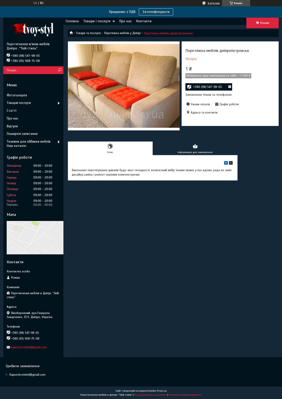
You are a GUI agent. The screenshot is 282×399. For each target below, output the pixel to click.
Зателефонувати (156, 12)
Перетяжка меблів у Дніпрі (122, 33)
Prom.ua (162, 390)
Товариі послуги (19, 103)
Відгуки (12, 126)
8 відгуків (214, 3)
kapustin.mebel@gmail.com (29, 347)
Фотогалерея (17, 95)
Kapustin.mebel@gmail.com (27, 375)
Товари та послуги (88, 33)
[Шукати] (59, 70)
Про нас (125, 21)
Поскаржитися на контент (150, 394)
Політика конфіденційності (185, 394)
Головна (72, 21)
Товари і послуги (96, 21)
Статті (11, 111)
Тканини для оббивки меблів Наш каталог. (29, 144)
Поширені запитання (22, 134)
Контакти (144, 21)
